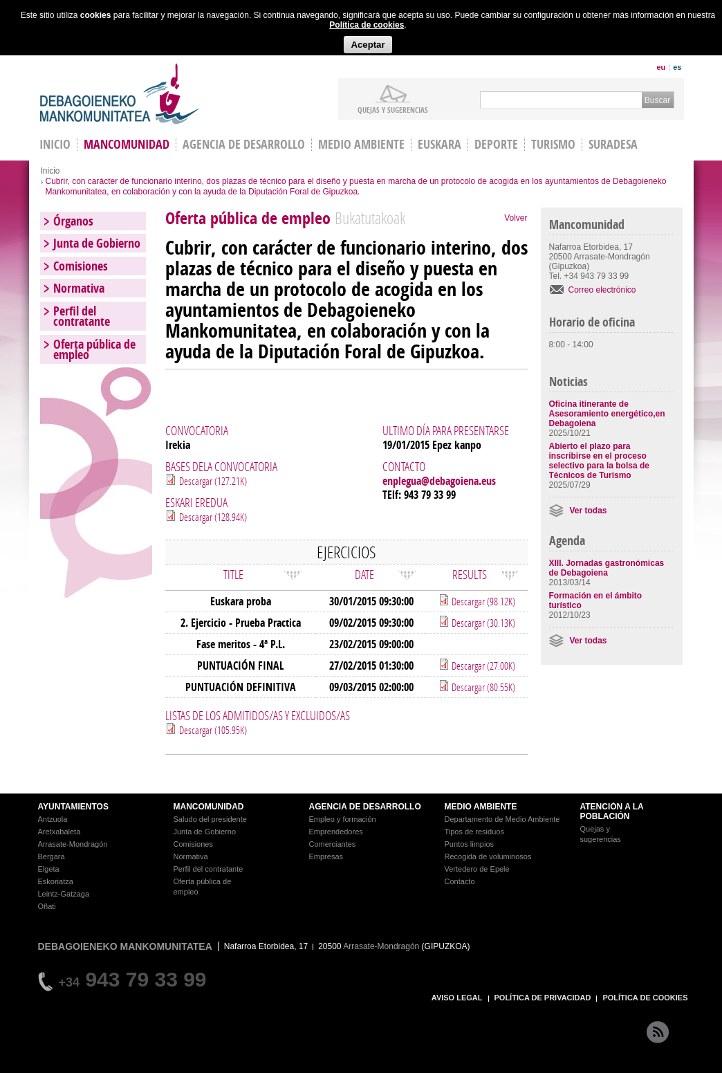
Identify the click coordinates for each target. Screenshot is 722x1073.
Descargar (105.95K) (213, 730)
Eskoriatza (55, 881)
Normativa (78, 288)
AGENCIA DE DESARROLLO (365, 806)
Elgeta (48, 869)
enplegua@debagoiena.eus (439, 480)
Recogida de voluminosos (488, 856)
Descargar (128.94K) (213, 517)
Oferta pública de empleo (94, 349)
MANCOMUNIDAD (209, 806)
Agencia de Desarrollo (244, 144)
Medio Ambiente (361, 144)
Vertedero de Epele (477, 869)
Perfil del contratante (81, 316)
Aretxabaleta (59, 831)
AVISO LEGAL (457, 997)
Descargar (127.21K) (213, 481)
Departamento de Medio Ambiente (502, 819)
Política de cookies (366, 25)
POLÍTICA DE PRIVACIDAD (542, 997)
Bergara (51, 856)
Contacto (460, 881)
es (677, 67)
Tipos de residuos (474, 831)
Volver (515, 218)
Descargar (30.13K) (482, 623)
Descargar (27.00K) (482, 665)
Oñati (47, 906)
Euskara (439, 144)
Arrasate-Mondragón (73, 844)
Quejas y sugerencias (393, 109)
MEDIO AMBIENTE (481, 806)
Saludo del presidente (210, 819)
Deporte (496, 144)
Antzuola (53, 819)
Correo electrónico (602, 290)
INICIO (55, 144)
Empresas (326, 856)
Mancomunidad (126, 144)
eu (660, 67)
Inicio (50, 171)
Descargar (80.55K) (482, 687)
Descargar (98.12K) (482, 601)
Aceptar (368, 44)
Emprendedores (336, 831)
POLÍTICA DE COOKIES (644, 997)
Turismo (553, 144)
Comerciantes (332, 844)
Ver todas (588, 510)
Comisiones (80, 266)
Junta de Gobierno (96, 243)
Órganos (73, 221)
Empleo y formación (342, 819)
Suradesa (613, 144)
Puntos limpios (469, 844)
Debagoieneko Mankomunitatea (119, 94)
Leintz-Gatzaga (64, 894)
